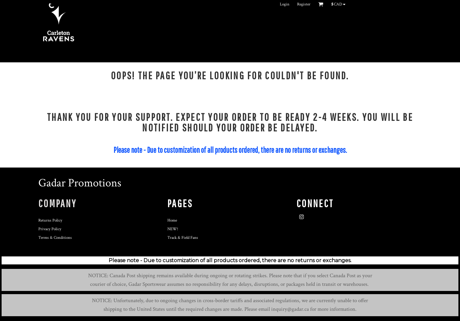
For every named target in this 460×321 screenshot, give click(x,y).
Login (284, 4)
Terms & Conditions (55, 237)
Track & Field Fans (182, 237)
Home (172, 220)
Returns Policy (50, 220)
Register (303, 4)
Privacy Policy (49, 229)
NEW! (172, 229)
